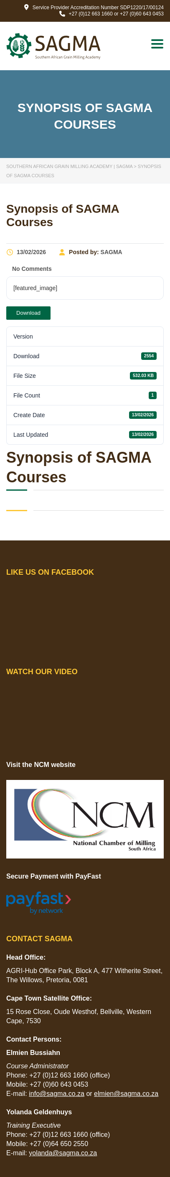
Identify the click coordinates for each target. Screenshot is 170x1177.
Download (28, 313)
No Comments (31, 268)
